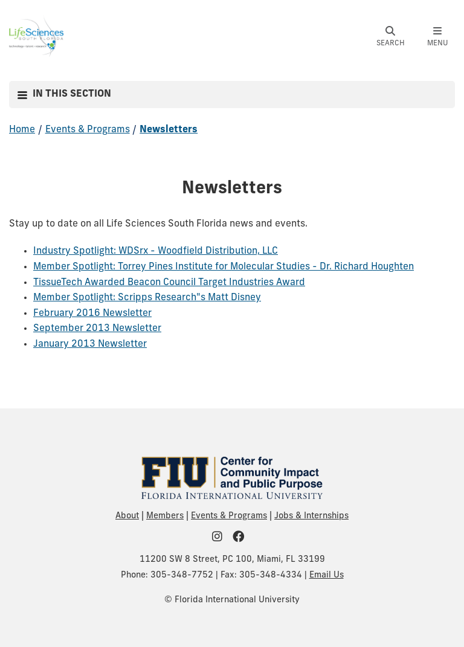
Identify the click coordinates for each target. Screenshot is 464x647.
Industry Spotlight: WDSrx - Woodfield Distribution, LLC (155, 251)
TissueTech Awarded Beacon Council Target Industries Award (169, 283)
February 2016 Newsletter (92, 313)
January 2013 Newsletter (90, 344)
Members (165, 516)
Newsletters (169, 130)
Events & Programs (87, 130)
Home (22, 130)
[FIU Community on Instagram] (221, 538)
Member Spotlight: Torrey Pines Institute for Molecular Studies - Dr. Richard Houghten (223, 267)
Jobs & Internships (311, 516)
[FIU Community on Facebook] (242, 538)
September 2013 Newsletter (97, 328)
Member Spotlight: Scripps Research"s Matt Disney (147, 298)
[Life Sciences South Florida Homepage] (36, 35)
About (127, 516)
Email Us (326, 575)
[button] (390, 37)
